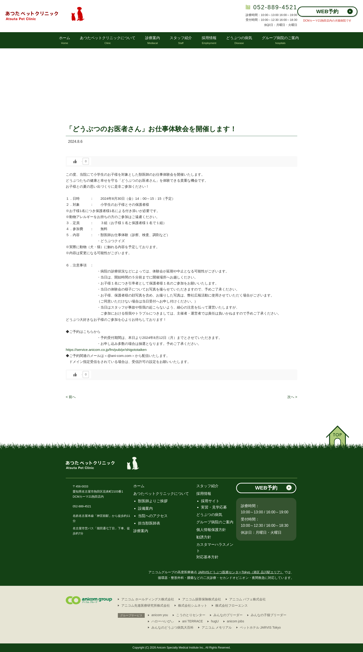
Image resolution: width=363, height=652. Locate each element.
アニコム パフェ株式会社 (247, 599)
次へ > (292, 397)
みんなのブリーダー (228, 615)
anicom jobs (235, 621)
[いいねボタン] (75, 161)
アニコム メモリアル (217, 627)
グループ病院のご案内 (214, 522)
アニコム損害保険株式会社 (201, 599)
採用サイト (210, 501)
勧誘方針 (203, 537)
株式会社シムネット (192, 605)
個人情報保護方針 (211, 530)
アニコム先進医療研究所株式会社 (145, 605)
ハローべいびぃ (162, 621)
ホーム (138, 486)
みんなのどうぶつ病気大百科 (172, 627)
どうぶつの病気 (209, 515)
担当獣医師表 (149, 523)
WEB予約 (334, 11)
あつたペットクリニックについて (161, 494)
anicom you (159, 615)
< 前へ (71, 397)
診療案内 (140, 531)
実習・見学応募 (214, 507)
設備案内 (145, 508)
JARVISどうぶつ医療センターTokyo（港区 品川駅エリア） (240, 572)
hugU (215, 621)
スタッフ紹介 (207, 486)
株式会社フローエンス (231, 605)
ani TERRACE (192, 621)
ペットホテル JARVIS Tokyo (260, 627)
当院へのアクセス (153, 516)
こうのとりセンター (190, 615)
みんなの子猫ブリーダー (268, 615)
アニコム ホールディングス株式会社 (147, 599)
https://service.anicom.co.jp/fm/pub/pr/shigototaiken (106, 350)
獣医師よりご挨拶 (153, 501)
